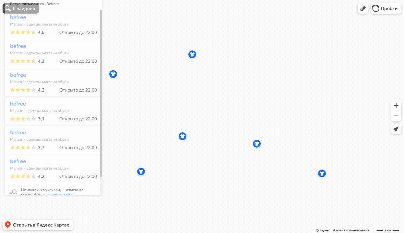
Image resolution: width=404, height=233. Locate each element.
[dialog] (50, 115)
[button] (363, 8)
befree (14, 36)
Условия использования (351, 230)
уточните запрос (57, 213)
